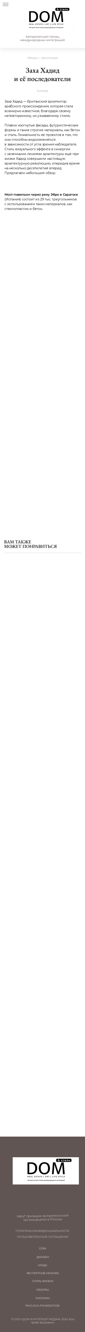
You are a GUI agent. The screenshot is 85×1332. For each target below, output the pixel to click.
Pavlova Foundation (42, 1305)
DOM (42, 1248)
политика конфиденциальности (42, 1231)
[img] (46, 19)
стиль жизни (42, 1281)
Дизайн (42, 1257)
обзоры (42, 1289)
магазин (43, 1298)
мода (42, 1265)
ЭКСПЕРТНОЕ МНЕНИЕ (43, 1273)
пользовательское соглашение (42, 1236)
